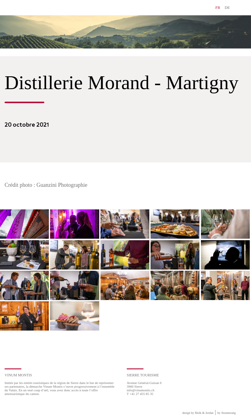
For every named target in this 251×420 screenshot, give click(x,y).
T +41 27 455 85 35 (140, 394)
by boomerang (226, 413)
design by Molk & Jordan (197, 413)
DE (227, 7)
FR (217, 7)
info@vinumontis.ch (141, 390)
